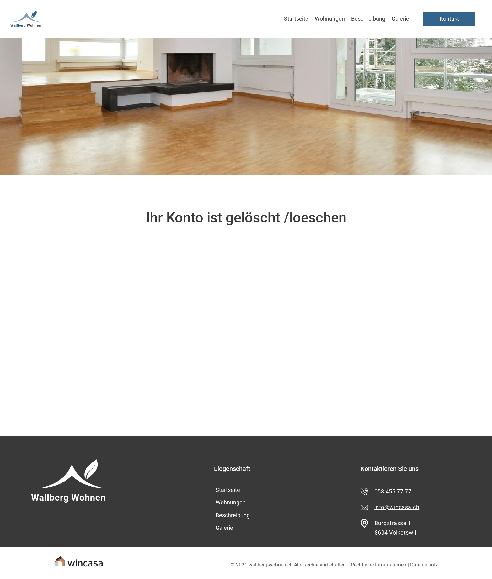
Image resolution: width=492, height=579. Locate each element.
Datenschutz (424, 565)
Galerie (400, 18)
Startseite (296, 18)
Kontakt (449, 18)
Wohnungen (330, 18)
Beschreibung (368, 18)
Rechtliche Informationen (378, 565)
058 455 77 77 (392, 491)
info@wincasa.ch (396, 507)
